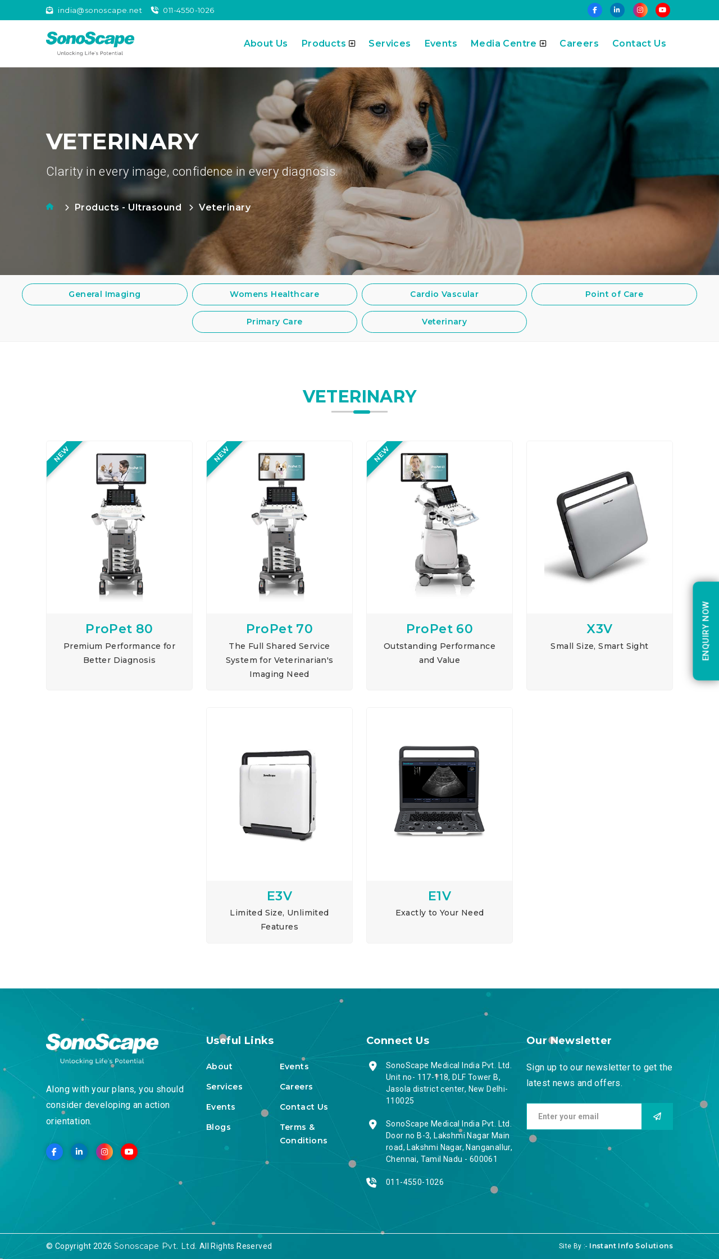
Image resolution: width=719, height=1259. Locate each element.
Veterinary (444, 322)
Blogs (218, 1127)
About (219, 1066)
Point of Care (614, 294)
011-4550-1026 (183, 10)
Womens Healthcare (274, 294)
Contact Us (639, 43)
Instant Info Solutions (631, 1246)
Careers (579, 43)
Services (389, 43)
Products (329, 43)
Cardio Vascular (444, 294)
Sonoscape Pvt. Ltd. (156, 1246)
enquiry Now (705, 630)
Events (441, 43)
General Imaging (104, 294)
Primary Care (275, 322)
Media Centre (508, 43)
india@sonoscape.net (94, 10)
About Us (266, 43)
